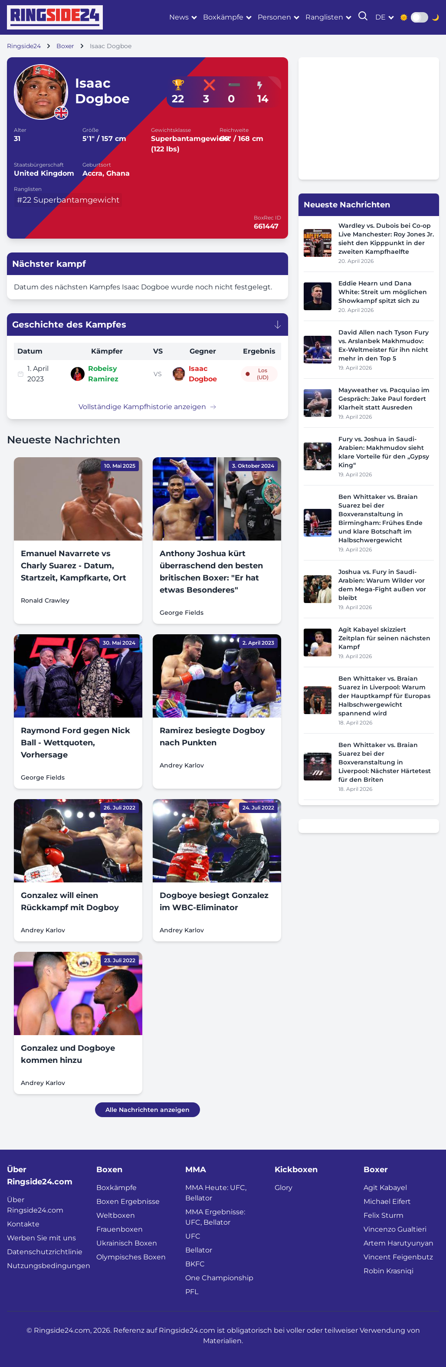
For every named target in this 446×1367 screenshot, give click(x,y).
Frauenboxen (119, 1229)
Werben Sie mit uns (41, 1238)
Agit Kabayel (385, 1187)
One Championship (219, 1278)
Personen (274, 17)
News (179, 17)
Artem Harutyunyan (398, 1243)
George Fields (181, 612)
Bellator (198, 1250)
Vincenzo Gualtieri (395, 1229)
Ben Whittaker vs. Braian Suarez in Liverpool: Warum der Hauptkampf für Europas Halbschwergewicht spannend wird (384, 696)
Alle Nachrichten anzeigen (147, 1110)
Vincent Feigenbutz (398, 1257)
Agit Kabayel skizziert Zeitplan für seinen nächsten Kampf (384, 638)
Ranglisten (324, 17)
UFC (192, 1236)
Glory (283, 1187)
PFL (191, 1292)
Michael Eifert (387, 1201)
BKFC (195, 1264)
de (380, 17)
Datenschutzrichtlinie (44, 1252)
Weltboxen (115, 1215)
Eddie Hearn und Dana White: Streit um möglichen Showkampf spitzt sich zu (382, 292)
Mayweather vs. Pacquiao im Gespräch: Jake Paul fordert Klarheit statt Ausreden (384, 398)
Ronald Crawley (45, 600)
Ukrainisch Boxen (126, 1243)
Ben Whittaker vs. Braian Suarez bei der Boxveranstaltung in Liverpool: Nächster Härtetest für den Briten (384, 762)
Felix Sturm (383, 1215)
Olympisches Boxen (131, 1257)
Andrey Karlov (182, 765)
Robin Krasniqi (388, 1271)
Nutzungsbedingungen (48, 1266)
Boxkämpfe (223, 17)
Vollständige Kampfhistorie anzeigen (147, 407)
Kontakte (23, 1224)
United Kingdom (44, 173)
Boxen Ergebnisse (128, 1201)
